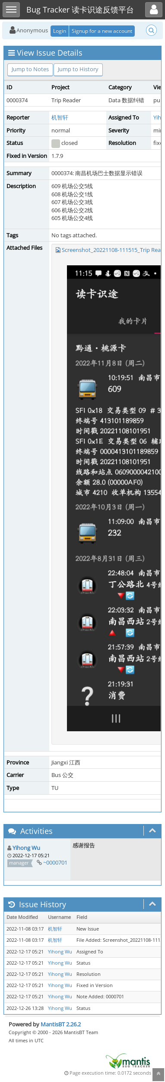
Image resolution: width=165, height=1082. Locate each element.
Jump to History (78, 69)
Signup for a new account (102, 31)
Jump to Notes (30, 69)
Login (59, 31)
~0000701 (55, 862)
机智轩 (59, 117)
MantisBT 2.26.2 (61, 1024)
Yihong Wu (26, 848)
